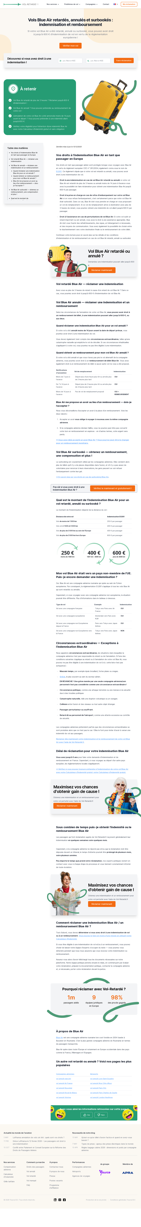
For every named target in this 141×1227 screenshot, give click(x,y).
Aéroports (94, 1077)
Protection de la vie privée (96, 1203)
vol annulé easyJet (63, 1082)
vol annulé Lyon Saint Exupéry (102, 1082)
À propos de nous (56, 1175)
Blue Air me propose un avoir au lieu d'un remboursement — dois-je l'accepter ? (25, 183)
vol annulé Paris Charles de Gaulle (103, 1096)
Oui (86, 1118)
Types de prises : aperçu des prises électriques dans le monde (107, 1147)
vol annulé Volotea (63, 1101)
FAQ (28, 1188)
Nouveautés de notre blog (83, 1136)
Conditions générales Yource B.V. (123, 1203)
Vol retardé (31, 1179)
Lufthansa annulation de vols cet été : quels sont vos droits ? (38, 1141)
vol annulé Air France (64, 1087)
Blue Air (59, 1041)
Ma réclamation (129, 4)
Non (101, 1118)
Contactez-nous (56, 1170)
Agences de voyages (81, 1179)
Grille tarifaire (9, 1185)
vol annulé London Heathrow (101, 1101)
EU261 (59, 171)
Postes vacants (56, 1184)
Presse (52, 1179)
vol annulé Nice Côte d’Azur (101, 1087)
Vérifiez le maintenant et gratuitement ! (111, 490)
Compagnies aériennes (65, 1077)
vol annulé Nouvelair (64, 1091)
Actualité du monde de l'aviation (18, 1136)
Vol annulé (31, 1175)
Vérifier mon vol (70, 45)
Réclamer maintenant (102, 270)
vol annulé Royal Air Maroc (66, 1096)
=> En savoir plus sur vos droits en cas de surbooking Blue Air (82, 477)
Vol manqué (31, 1184)
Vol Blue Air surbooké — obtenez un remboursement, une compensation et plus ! (25, 192)
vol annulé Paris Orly (98, 1091)
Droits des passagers (35, 1170)
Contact (106, 4)
